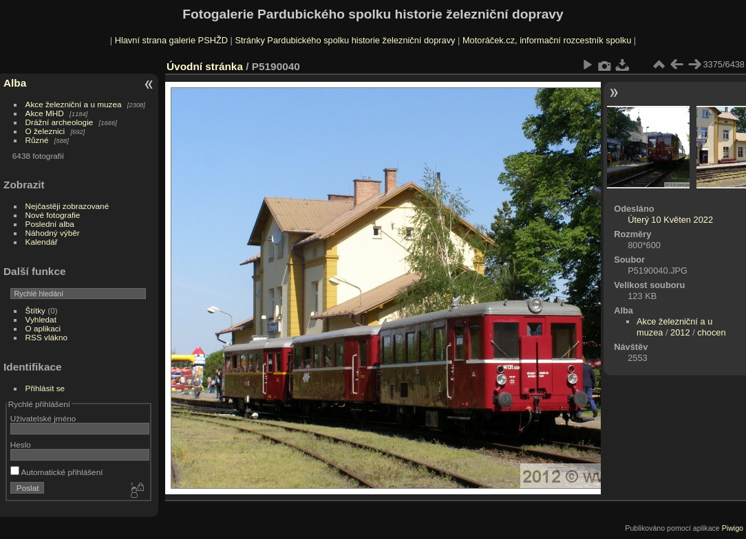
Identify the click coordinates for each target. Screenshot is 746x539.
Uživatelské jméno (43, 418)
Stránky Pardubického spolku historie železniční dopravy (345, 40)
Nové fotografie (53, 214)
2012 (680, 332)
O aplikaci (43, 328)
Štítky (35, 310)
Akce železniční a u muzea (73, 104)
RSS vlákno (46, 337)
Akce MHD (44, 113)
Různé (37, 139)
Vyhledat (40, 319)
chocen (711, 332)
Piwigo (732, 528)
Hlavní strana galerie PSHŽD (171, 40)
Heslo (20, 444)
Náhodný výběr (52, 232)
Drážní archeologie (59, 122)
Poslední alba (49, 223)
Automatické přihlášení (56, 472)
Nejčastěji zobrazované (67, 205)
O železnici (45, 130)
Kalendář (41, 241)
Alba (14, 83)
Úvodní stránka (205, 66)
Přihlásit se (45, 388)
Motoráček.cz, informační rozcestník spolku (546, 40)
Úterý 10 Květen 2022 (670, 219)
